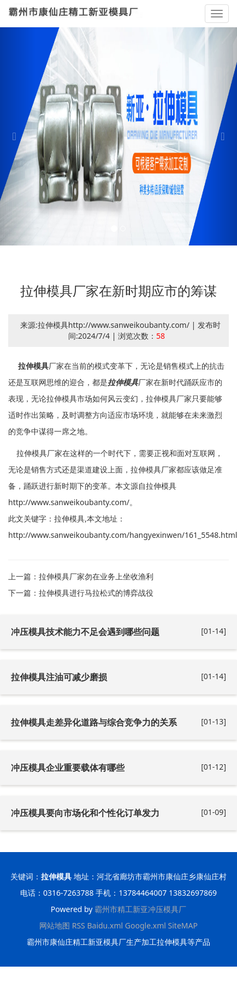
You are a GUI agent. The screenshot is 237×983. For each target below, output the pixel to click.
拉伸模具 (33, 366)
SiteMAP (183, 925)
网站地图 (54, 925)
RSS (78, 925)
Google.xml (145, 925)
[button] (17, 136)
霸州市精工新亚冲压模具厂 (140, 909)
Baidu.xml (105, 925)
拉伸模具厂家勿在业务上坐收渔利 (96, 576)
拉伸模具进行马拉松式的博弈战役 (96, 593)
